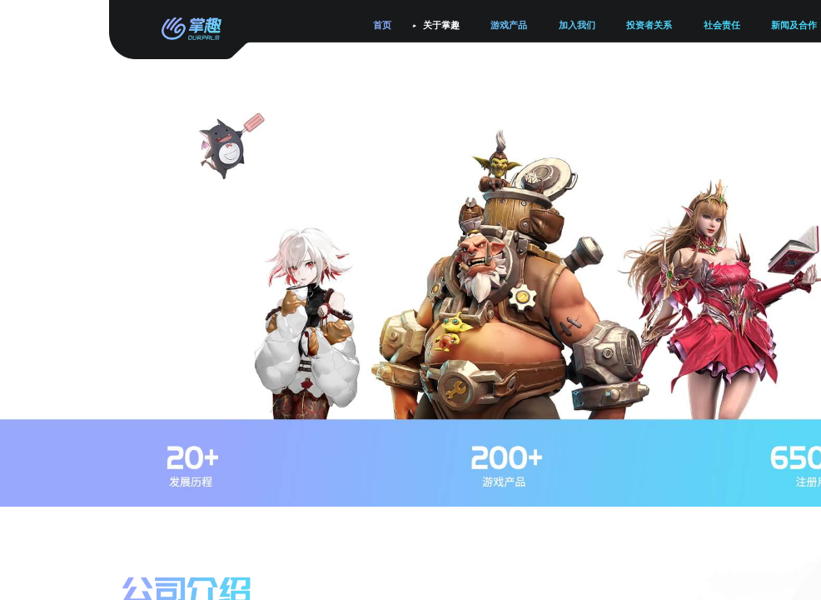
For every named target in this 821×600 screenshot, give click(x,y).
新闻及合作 (794, 25)
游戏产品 (508, 25)
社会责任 (722, 25)
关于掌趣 (441, 25)
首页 (382, 25)
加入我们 (577, 25)
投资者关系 (649, 25)
